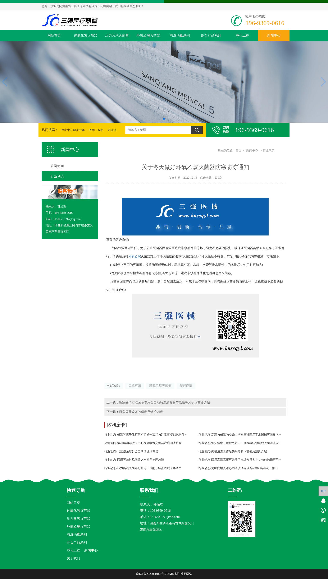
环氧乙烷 (134, 256)
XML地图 (173, 573)
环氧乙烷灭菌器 (148, 35)
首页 (238, 150)
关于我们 (73, 558)
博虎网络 (186, 573)
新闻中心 (274, 35)
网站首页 (54, 35)
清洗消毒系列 (180, 35)
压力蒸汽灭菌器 (117, 35)
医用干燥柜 (96, 130)
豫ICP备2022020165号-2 (151, 573)
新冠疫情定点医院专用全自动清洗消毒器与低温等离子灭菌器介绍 (164, 402)
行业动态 (268, 150)
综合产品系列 (211, 35)
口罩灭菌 (134, 385)
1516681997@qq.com (165, 517)
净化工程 (242, 35)
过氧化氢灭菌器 (85, 35)
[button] (164, 119)
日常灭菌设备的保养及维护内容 (141, 412)
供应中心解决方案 (73, 130)
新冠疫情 (186, 385)
